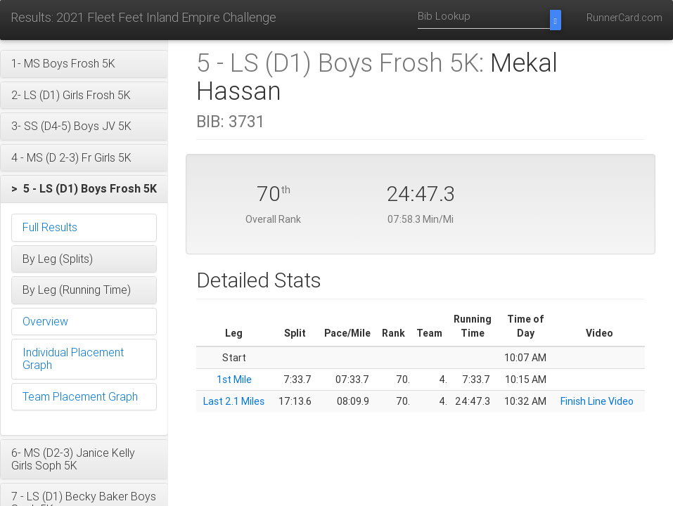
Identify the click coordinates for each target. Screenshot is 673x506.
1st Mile (234, 379)
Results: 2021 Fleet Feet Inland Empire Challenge (143, 17)
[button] (84, 64)
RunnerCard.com (624, 17)
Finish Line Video (597, 401)
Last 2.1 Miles (233, 401)
